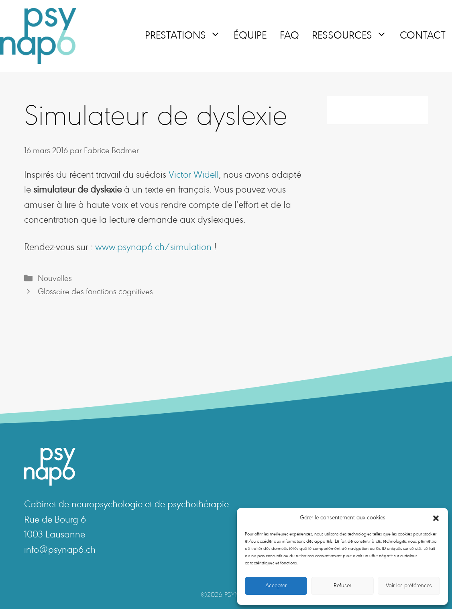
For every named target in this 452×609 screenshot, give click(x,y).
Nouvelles (55, 279)
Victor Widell (194, 175)
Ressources (352, 36)
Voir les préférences (409, 586)
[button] (436, 518)
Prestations (186, 36)
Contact (423, 36)
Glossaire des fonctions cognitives (95, 292)
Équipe (250, 36)
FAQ (289, 36)
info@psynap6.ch (60, 550)
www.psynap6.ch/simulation (153, 248)
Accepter (276, 586)
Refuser (342, 586)
